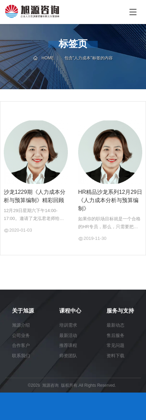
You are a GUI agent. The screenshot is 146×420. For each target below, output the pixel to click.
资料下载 (115, 355)
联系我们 (21, 355)
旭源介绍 (21, 325)
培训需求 (68, 325)
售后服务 (115, 335)
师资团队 (68, 355)
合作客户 (21, 345)
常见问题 (115, 345)
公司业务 (21, 335)
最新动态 (115, 325)
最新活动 (68, 335)
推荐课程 (68, 345)
